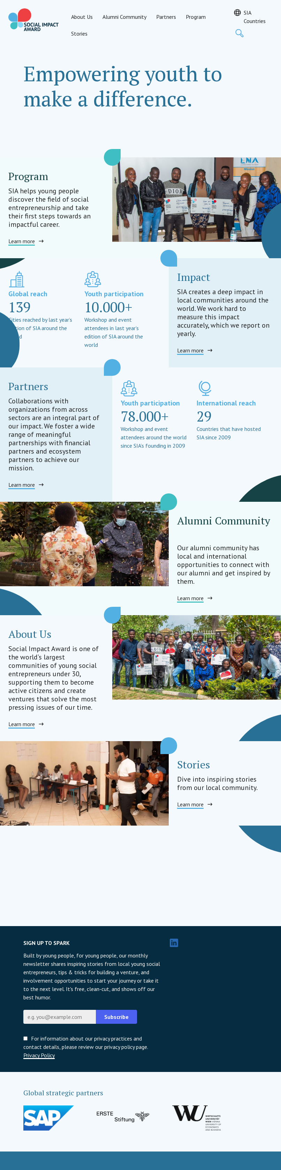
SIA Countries (255, 16)
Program (196, 16)
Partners (166, 16)
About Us (82, 16)
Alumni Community (124, 16)
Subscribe (116, 1016)
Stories (79, 33)
